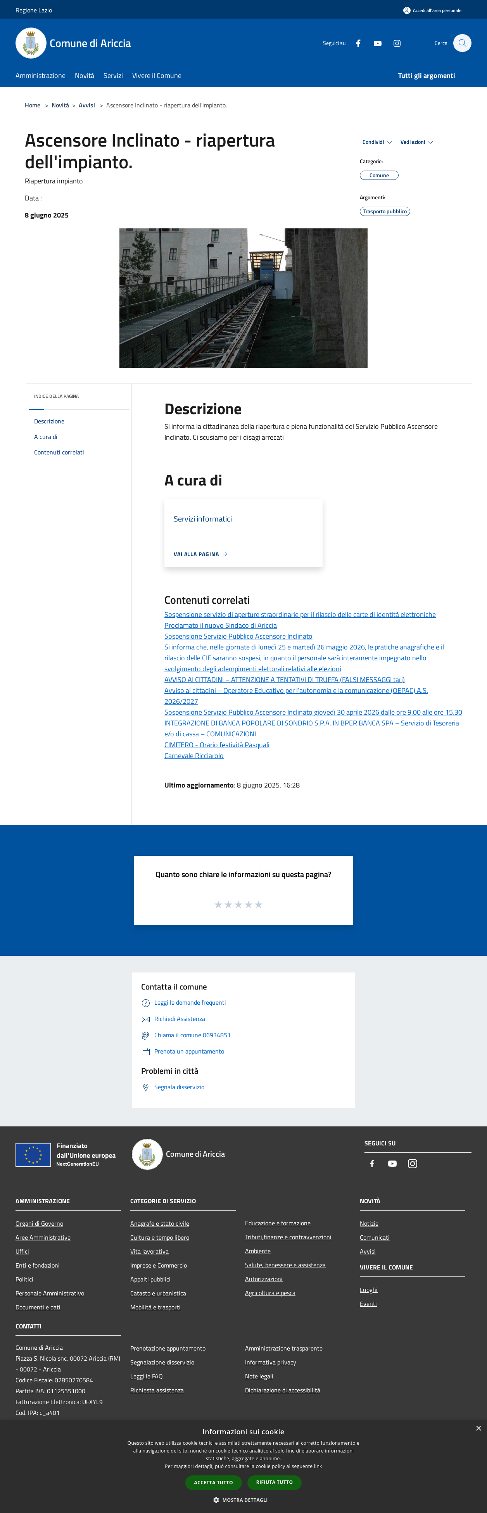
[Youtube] (374, 43)
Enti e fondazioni (38, 1265)
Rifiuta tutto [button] (274, 1482)
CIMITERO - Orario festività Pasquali (216, 744)
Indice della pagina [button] (56, 396)
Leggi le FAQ (146, 1376)
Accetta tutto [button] (213, 1482)
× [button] (478, 1429)
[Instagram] (393, 43)
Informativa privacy (270, 1362)
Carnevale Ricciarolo (194, 755)
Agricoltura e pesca (270, 1292)
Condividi (378, 142)
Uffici (22, 1251)
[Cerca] (462, 43)
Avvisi (87, 105)
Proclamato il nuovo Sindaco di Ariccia (220, 625)
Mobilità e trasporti (155, 1307)
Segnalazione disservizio (162, 1362)
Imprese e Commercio (158, 1265)
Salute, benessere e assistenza (285, 1264)
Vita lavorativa (149, 1251)
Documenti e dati (38, 1307)
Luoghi (369, 1289)
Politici (24, 1279)
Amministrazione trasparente (284, 1348)
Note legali (259, 1376)
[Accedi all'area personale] (432, 10)
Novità (60, 105)
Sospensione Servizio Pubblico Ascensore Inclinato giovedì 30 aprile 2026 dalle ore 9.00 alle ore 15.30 (313, 712)
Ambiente (258, 1251)
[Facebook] (354, 43)
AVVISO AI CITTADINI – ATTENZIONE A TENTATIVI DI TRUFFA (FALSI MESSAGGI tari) (284, 679)
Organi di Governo (39, 1223)
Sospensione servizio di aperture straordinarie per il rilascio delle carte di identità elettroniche (300, 614)
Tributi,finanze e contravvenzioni (288, 1237)
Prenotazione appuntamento (168, 1348)
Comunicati (375, 1237)
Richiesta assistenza (157, 1390)
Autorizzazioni (264, 1278)
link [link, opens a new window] (318, 1466)
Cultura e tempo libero (159, 1237)
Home (32, 105)
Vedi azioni (418, 142)
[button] (243, 1500)
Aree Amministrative (43, 1237)
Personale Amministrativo (50, 1293)
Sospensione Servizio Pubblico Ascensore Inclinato (238, 636)
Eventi (368, 1303)
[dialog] (243, 1466)
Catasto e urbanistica (158, 1293)
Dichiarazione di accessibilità (282, 1390)
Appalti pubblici (150, 1279)
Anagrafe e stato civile (159, 1223)
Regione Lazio (34, 10)
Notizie (369, 1223)
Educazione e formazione (278, 1223)
